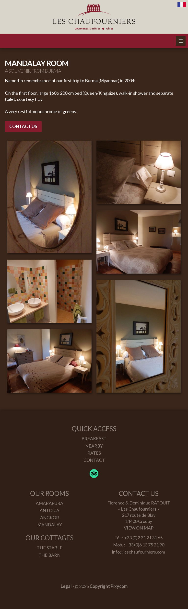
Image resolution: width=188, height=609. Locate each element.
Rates (94, 453)
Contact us (23, 126)
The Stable (49, 547)
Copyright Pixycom (109, 586)
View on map (138, 527)
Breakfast (94, 438)
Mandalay (49, 524)
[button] (181, 41)
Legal (66, 586)
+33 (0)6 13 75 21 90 (145, 544)
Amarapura (49, 503)
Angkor (49, 517)
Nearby (94, 446)
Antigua (49, 510)
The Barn (49, 555)
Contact (94, 460)
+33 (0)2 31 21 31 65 (143, 537)
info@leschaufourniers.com (138, 552)
